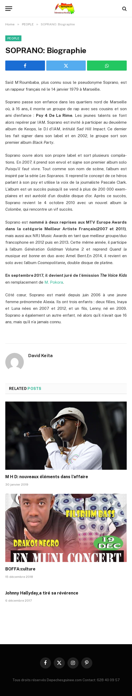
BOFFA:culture (20, 568)
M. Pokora (53, 282)
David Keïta (40, 355)
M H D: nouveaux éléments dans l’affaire (46, 476)
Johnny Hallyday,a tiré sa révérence (41, 593)
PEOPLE (13, 38)
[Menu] (8, 9)
